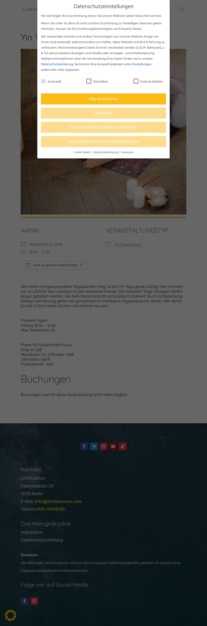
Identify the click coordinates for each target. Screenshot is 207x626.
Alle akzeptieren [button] (103, 98)
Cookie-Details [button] (82, 151)
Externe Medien (148, 80)
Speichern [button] (104, 112)
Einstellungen (142, 63)
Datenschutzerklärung (57, 63)
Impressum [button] (127, 151)
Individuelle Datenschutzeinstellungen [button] (104, 140)
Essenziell (51, 80)
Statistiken (97, 80)
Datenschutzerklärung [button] (106, 151)
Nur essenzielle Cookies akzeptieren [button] (103, 126)
